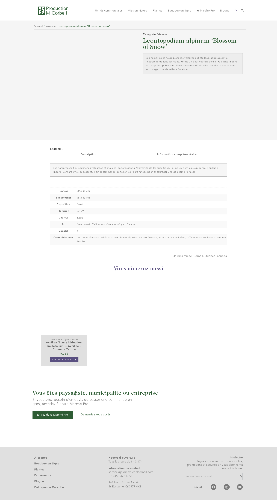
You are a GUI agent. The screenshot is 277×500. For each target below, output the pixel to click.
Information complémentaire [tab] (176, 154)
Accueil (38, 26)
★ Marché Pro (206, 11)
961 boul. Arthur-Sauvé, (123, 482)
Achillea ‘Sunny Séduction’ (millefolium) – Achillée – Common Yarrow (64, 346)
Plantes (157, 11)
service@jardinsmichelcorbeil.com (131, 472)
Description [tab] (88, 154)
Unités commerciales (109, 11)
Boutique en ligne (179, 11)
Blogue (224, 11)
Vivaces (50, 26)
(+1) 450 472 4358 (120, 476)
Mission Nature (138, 11)
